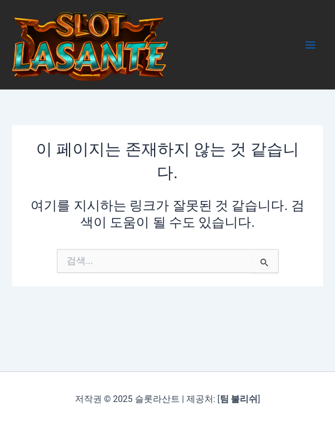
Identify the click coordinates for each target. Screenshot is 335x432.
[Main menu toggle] (310, 45)
